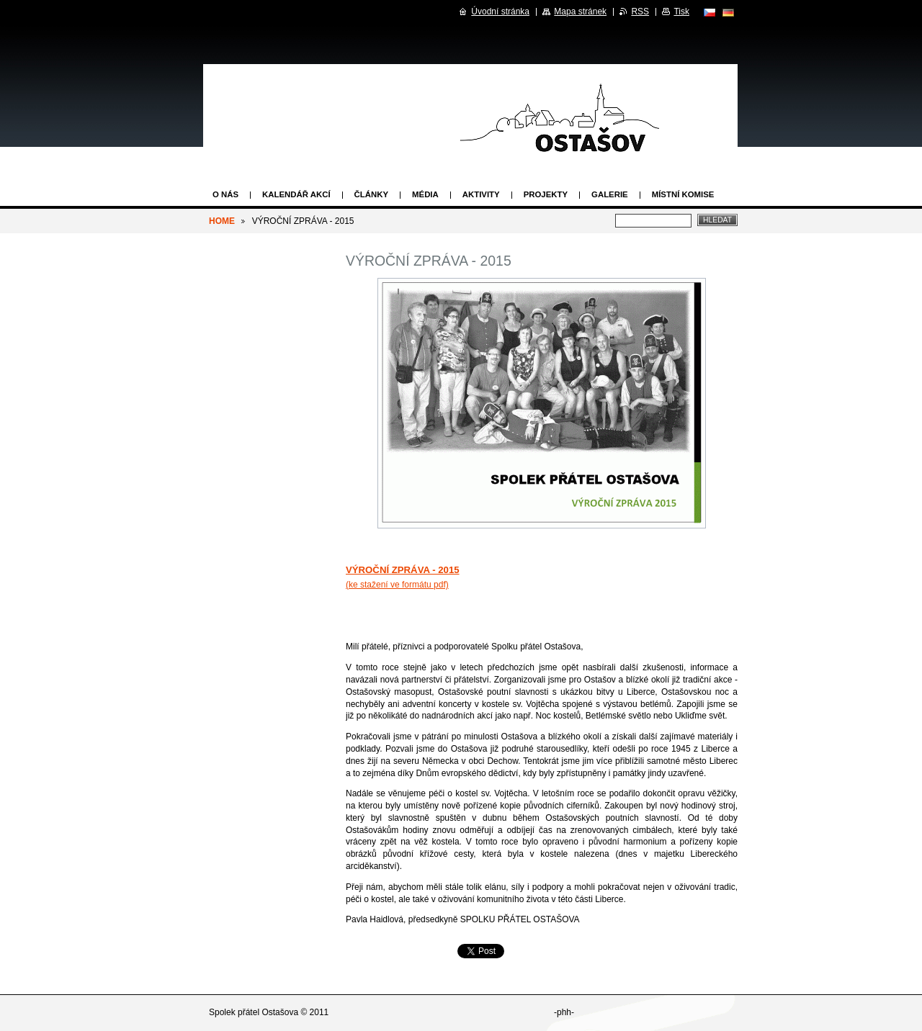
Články (371, 194)
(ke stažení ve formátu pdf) (397, 585)
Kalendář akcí (296, 194)
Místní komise (683, 194)
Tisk (681, 11)
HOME (222, 221)
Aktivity (481, 194)
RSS (640, 11)
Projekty (546, 194)
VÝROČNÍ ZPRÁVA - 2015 (403, 569)
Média (425, 194)
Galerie (609, 194)
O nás (225, 194)
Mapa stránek (580, 11)
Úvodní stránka (500, 11)
